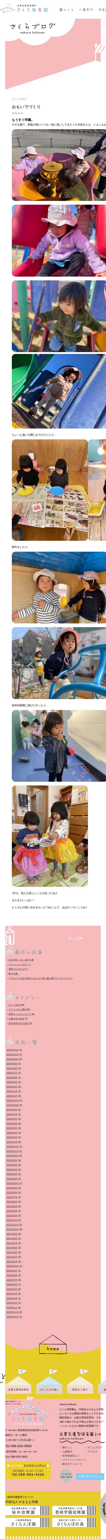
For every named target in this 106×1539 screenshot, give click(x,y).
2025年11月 (12, 1054)
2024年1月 (11, 1142)
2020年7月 (11, 1280)
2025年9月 (11, 1063)
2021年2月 (11, 1257)
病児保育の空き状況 (18, 1023)
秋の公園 (14, 973)
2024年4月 (11, 1128)
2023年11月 (12, 1151)
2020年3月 (11, 1298)
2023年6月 (11, 1165)
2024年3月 (11, 1133)
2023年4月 (11, 1169)
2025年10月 (12, 1059)
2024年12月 (12, 1100)
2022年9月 (11, 1188)
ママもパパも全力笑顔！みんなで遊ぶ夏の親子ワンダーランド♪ (40, 978)
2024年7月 (11, 1114)
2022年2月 (11, 1215)
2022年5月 (11, 1206)
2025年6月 (11, 1077)
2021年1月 (11, 1261)
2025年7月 (11, 1073)
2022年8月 (11, 1192)
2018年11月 (12, 1317)
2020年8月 (11, 1275)
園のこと (67, 1447)
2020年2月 (11, 1303)
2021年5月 (11, 1252)
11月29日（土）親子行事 (21, 960)
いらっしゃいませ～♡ (19, 964)
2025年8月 (11, 1068)
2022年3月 (11, 1211)
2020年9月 (11, 1271)
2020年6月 (11, 1284)
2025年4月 (11, 1087)
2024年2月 (11, 1137)
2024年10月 (12, 1105)
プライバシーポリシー (74, 1459)
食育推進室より (71, 1455)
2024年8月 (11, 1109)
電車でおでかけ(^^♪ (18, 969)
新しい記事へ (76, 938)
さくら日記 (19, 98)
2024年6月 (11, 1119)
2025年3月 (11, 1091)
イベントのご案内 (17, 1009)
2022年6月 (11, 1201)
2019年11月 (12, 1312)
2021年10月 (12, 1229)
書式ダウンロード (72, 1464)
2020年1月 (11, 1307)
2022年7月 (11, 1197)
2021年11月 (12, 1225)
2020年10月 (12, 1266)
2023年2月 (11, 1179)
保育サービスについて (19, 1014)
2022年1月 (11, 1220)
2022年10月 (12, 1183)
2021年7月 (11, 1243)
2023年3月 (11, 1174)
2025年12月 (12, 1050)
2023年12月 (12, 1146)
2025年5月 (11, 1082)
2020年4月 (11, 1293)
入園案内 (67, 1451)
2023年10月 (12, 1155)
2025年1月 (11, 1096)
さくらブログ (95, 1447)
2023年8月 (11, 1160)
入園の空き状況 (16, 1018)
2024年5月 (11, 1123)
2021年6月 (11, 1247)
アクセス (92, 1451)
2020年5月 (11, 1289)
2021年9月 (11, 1234)
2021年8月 (11, 1238)
